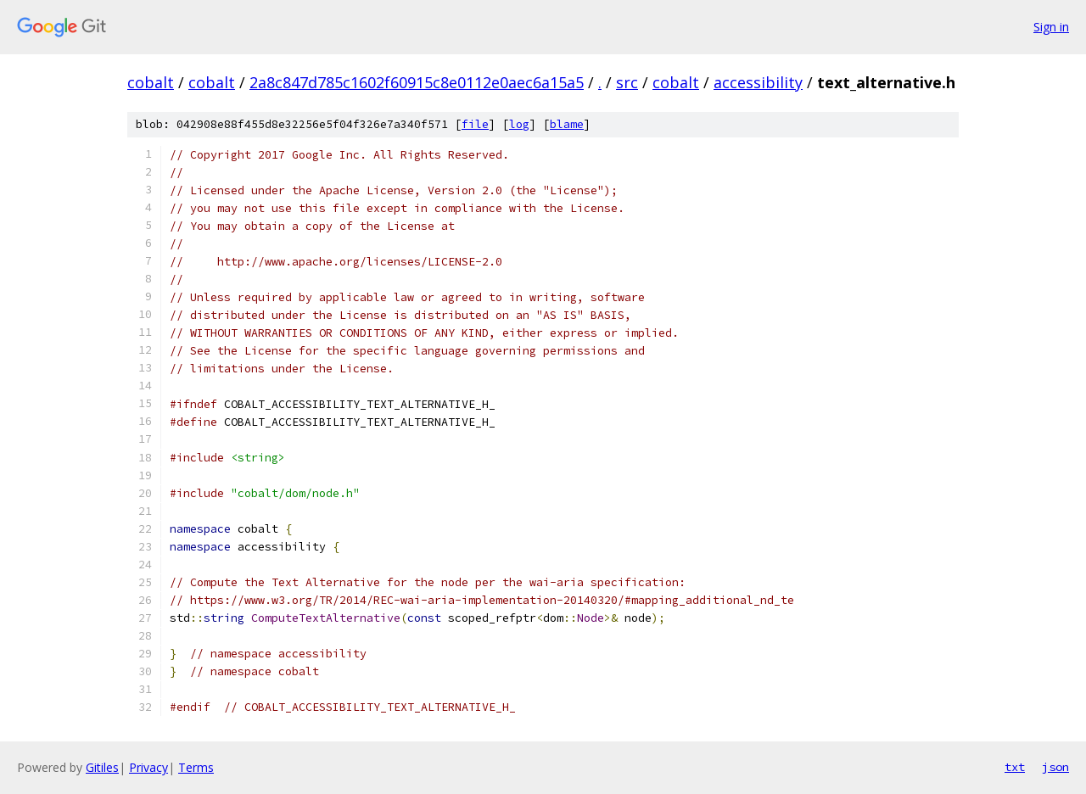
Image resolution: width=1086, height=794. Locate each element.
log (519, 124)
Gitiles (102, 767)
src (627, 82)
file (475, 124)
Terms (196, 767)
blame (567, 124)
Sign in (1051, 27)
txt (1015, 766)
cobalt (150, 82)
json (1055, 766)
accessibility (758, 82)
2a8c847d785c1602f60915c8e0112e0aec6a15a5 (416, 82)
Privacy (148, 767)
